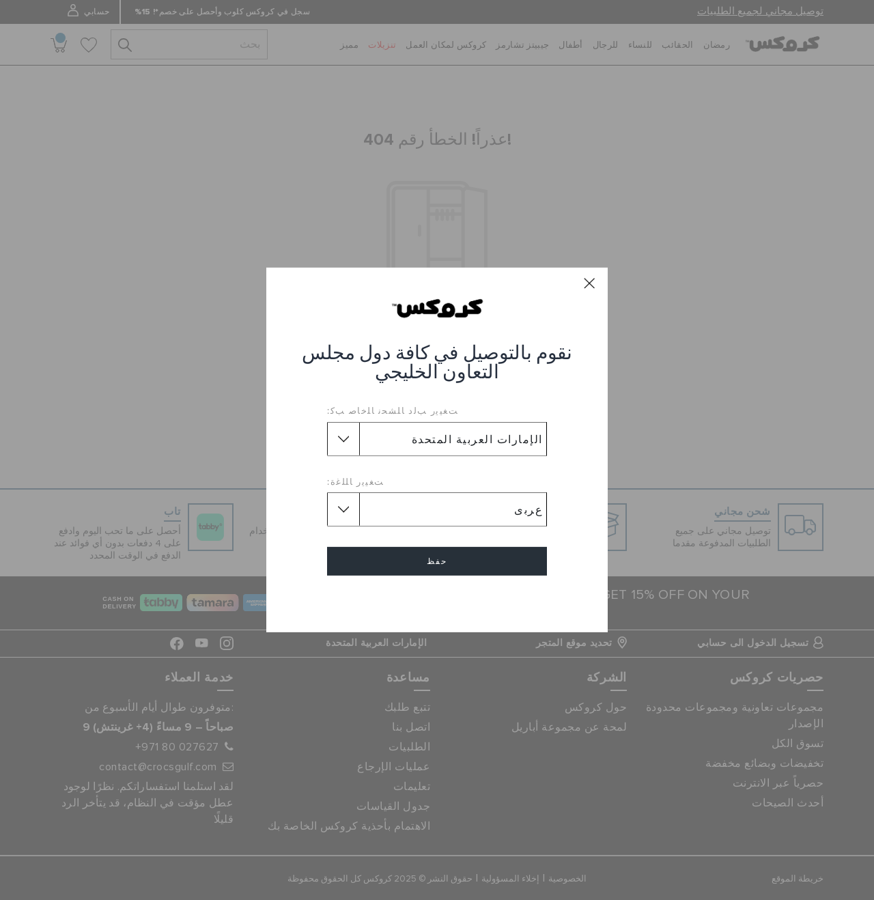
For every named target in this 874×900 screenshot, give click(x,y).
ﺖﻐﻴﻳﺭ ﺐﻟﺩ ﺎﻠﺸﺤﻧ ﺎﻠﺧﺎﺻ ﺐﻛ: (392, 410)
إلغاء (437, 600)
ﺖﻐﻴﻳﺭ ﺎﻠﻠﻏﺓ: (355, 481)
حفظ (437, 561)
